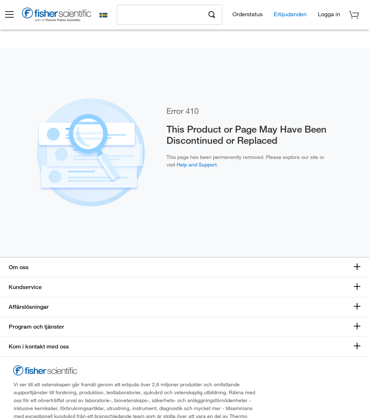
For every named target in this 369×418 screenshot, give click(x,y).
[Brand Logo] (63, 16)
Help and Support (197, 164)
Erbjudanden (290, 14)
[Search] (212, 15)
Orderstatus (247, 14)
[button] (15, 15)
